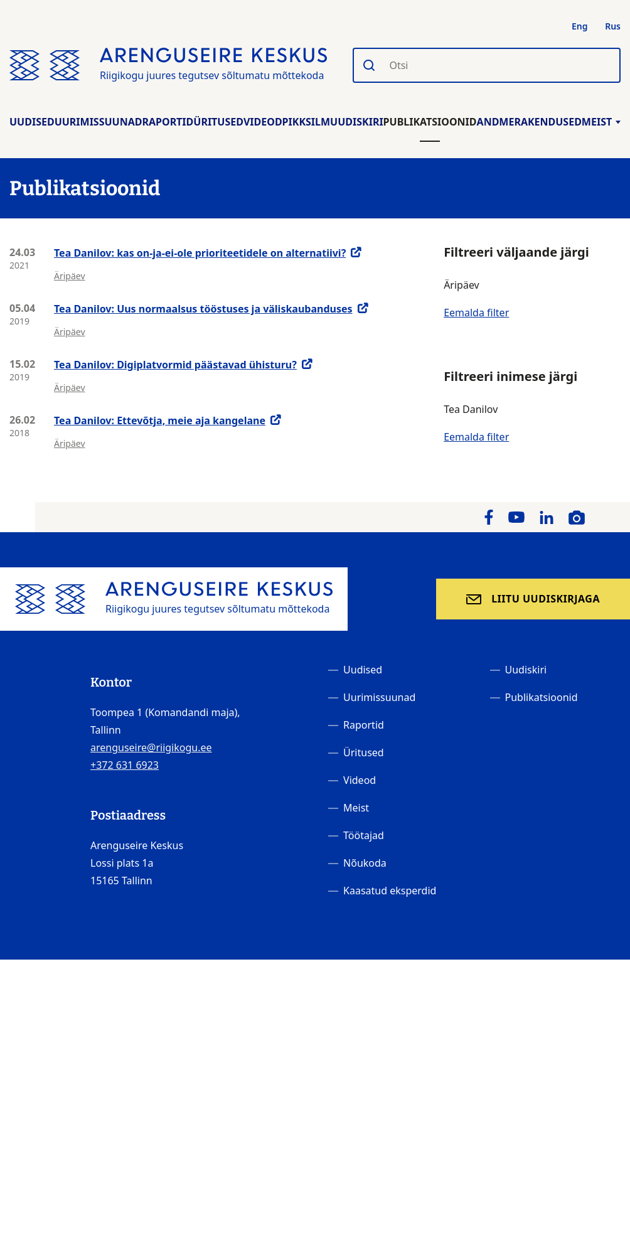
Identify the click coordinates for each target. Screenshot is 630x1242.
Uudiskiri (356, 122)
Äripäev (69, 276)
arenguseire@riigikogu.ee (151, 747)
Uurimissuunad (98, 122)
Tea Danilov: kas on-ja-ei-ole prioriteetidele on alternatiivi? (200, 253)
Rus (613, 26)
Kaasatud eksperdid (389, 890)
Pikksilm (306, 122)
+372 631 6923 (124, 765)
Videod (262, 122)
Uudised (32, 122)
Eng (580, 26)
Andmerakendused (529, 122)
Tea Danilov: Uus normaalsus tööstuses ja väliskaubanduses (203, 309)
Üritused (218, 122)
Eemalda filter (476, 312)
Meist (601, 122)
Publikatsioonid (430, 122)
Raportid (167, 122)
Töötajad (363, 835)
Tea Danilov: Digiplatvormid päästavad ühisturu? (175, 365)
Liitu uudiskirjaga (545, 599)
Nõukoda (365, 863)
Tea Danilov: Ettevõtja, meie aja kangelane (159, 420)
